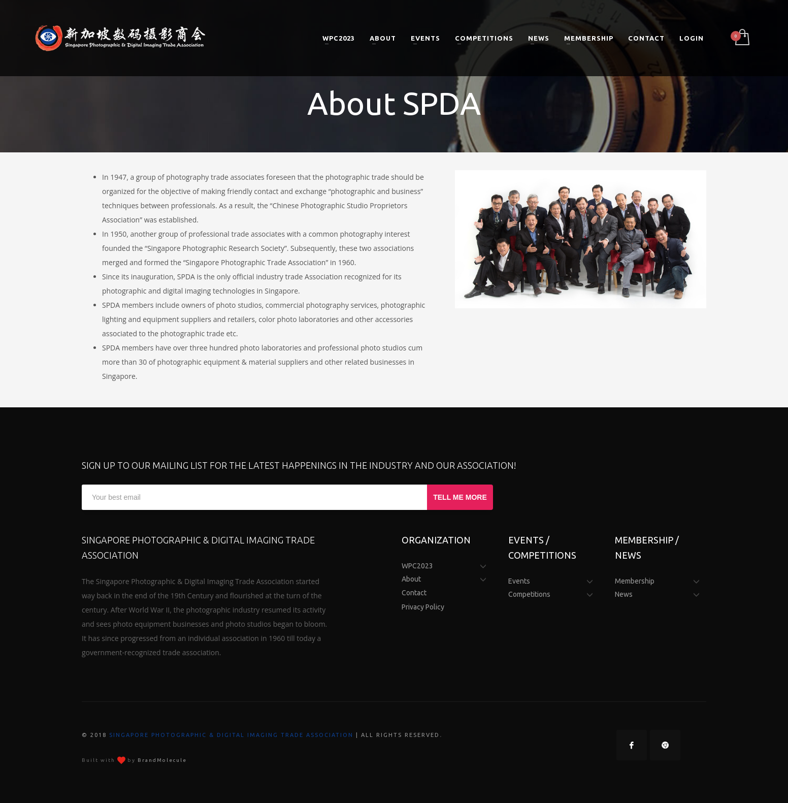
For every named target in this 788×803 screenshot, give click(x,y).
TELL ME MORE (460, 497)
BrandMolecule (162, 760)
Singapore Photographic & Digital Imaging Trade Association (231, 735)
